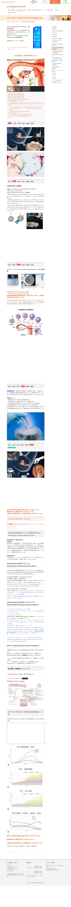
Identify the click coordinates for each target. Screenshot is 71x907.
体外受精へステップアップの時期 (15, 40)
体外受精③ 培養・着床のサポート (57, 55)
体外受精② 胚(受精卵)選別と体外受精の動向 (57, 52)
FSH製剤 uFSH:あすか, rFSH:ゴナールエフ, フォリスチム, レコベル (23, 102)
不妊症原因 (55, 34)
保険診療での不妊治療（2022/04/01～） (56, 64)
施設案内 (54, 28)
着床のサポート (12, 447)
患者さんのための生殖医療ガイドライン (57, 31)
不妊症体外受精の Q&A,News (55, 68)
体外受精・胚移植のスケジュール (15, 112)
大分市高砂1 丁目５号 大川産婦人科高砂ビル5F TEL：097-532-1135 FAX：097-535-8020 (8, 2)
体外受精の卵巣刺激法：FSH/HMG (15, 100)
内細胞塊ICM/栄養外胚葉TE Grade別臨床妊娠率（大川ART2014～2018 (25, 513)
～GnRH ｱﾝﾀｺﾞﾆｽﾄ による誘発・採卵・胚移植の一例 (20, 114)
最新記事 (54, 73)
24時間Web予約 (54, 865)
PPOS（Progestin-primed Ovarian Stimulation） (19, 111)
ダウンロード (25, 678)
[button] (9, 72)
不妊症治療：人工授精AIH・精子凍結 (57, 45)
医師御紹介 (55, 26)
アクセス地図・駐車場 (57, 80)
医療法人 (33, 2)
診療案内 (54, 78)
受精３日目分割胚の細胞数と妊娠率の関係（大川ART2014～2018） (23, 835)
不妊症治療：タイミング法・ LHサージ (57, 41)
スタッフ (54, 76)
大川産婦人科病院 (44, 2)
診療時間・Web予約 (56, 82)
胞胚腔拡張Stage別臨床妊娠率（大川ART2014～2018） (21, 511)
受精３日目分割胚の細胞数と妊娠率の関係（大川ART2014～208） (23, 509)
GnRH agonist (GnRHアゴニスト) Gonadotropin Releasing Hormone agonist (25, 106)
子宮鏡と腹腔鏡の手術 (57, 58)
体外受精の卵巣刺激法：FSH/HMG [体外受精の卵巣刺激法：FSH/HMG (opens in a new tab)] (19, 519)
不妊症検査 (55, 36)
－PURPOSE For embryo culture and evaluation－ (19, 293)
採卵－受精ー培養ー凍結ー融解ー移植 (16, 93)
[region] (25, 75)
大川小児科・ (65, 2)
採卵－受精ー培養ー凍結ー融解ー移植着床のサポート (19, 99)
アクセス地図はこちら (11, 871)
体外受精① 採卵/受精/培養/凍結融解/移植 (57, 48)
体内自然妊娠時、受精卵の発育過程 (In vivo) (26, 55)
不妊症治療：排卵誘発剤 (57, 38)
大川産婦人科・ (55, 2)
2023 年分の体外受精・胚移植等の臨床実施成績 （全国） (20, 115)
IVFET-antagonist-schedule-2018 (14, 678)
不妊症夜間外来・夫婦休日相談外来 (57, 61)
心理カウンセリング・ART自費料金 (57, 71)
